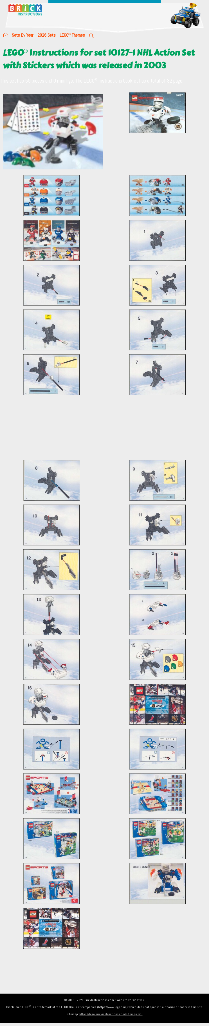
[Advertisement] (106, 427)
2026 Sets (46, 35)
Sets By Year (22, 35)
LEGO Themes (72, 35)
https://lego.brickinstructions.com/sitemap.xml (110, 1014)
